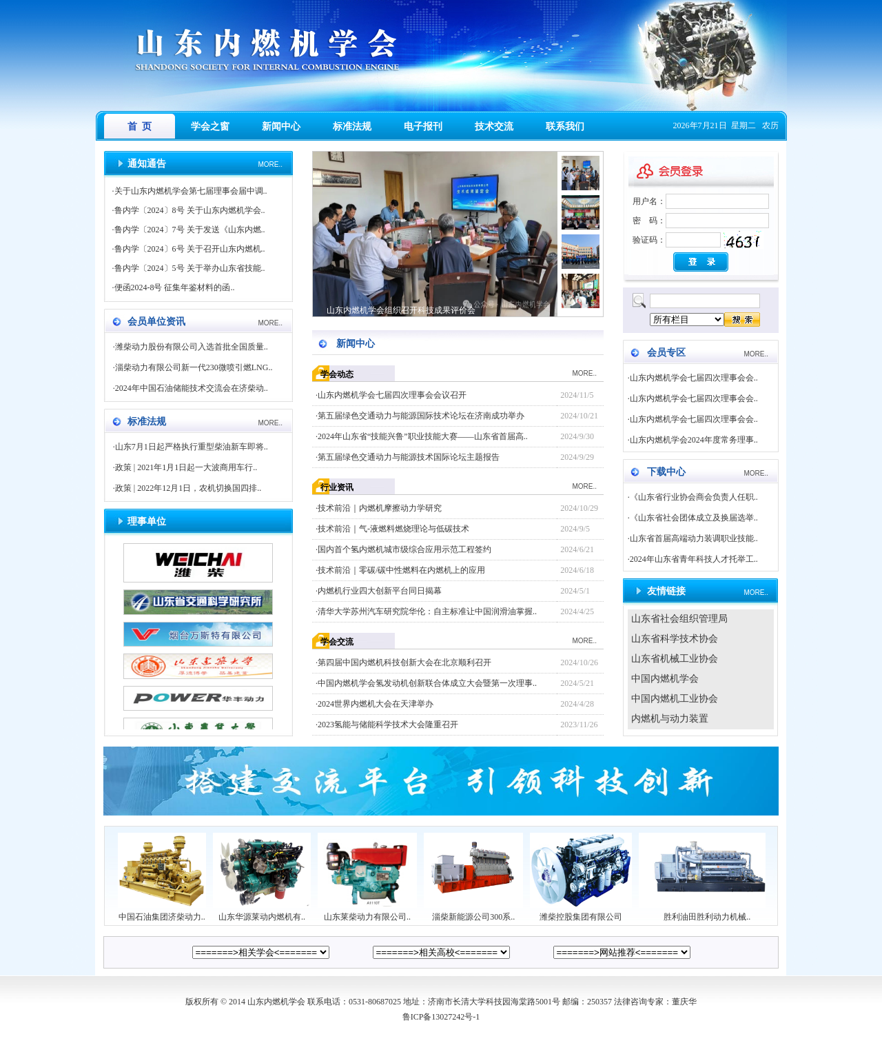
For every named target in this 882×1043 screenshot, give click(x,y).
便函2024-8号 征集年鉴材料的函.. (174, 287)
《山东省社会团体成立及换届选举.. (694, 518)
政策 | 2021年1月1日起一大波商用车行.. (186, 467)
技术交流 (494, 126)
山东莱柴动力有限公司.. (367, 913)
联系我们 (565, 126)
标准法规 (352, 126)
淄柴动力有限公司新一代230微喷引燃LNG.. (194, 367)
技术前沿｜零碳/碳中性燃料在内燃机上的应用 (401, 570)
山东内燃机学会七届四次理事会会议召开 (392, 395)
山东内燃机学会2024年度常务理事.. (694, 440)
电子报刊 (423, 126)
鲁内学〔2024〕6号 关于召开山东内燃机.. (189, 249)
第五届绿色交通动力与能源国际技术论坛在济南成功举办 (421, 416)
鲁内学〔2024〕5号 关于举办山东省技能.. (189, 268)
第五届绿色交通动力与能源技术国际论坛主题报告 (409, 457)
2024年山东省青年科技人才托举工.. (694, 559)
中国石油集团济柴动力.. (162, 913)
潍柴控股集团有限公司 (581, 913)
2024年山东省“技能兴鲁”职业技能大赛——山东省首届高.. (423, 436)
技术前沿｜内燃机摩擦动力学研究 (380, 508)
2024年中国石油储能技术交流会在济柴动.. (191, 388)
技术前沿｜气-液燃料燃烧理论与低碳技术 (393, 529)
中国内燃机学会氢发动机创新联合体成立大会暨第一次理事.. (427, 683)
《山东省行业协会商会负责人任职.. (694, 497)
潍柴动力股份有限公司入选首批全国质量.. (191, 347)
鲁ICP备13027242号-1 (441, 1017)
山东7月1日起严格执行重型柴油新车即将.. (191, 447)
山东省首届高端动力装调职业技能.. (694, 538)
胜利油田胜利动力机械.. (707, 913)
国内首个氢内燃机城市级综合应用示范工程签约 (404, 549)
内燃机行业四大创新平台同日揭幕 (380, 591)
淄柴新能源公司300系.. (473, 913)
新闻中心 (281, 126)
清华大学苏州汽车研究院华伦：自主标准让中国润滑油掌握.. (427, 611)
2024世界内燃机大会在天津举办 (375, 704)
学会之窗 (210, 126)
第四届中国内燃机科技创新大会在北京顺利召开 (404, 662)
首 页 (139, 126)
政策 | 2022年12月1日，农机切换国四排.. (188, 488)
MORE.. (270, 164)
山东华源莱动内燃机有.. (262, 913)
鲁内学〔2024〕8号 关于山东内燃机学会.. (189, 210)
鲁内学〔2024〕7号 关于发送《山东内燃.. (189, 229)
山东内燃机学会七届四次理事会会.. (694, 378)
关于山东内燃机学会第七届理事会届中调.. (190, 191)
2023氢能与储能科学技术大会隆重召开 (388, 724)
